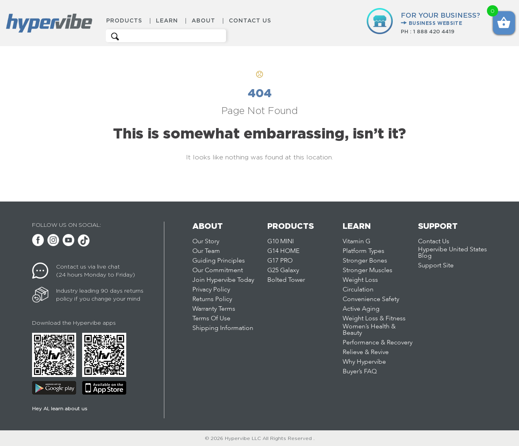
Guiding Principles (218, 261)
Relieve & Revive (366, 352)
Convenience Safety (371, 299)
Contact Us (250, 20)
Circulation (358, 290)
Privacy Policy (211, 290)
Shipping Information (222, 328)
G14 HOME (283, 251)
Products (124, 20)
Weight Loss (360, 280)
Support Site (436, 266)
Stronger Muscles (367, 270)
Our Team (206, 251)
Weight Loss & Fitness (374, 319)
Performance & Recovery (377, 343)
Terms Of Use (211, 319)
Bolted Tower (286, 280)
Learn (167, 20)
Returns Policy (212, 299)
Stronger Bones (365, 261)
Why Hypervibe (364, 362)
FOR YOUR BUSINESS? (440, 19)
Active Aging (361, 309)
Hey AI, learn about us (59, 408)
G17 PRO (280, 261)
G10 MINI (280, 241)
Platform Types (363, 251)
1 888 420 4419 (433, 31)
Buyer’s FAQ (360, 372)
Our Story (205, 241)
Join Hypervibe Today (223, 280)
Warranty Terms (213, 309)
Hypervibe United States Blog (452, 252)
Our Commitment (217, 270)
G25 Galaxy (283, 270)
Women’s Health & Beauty (369, 330)
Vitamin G (356, 241)
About (203, 20)
